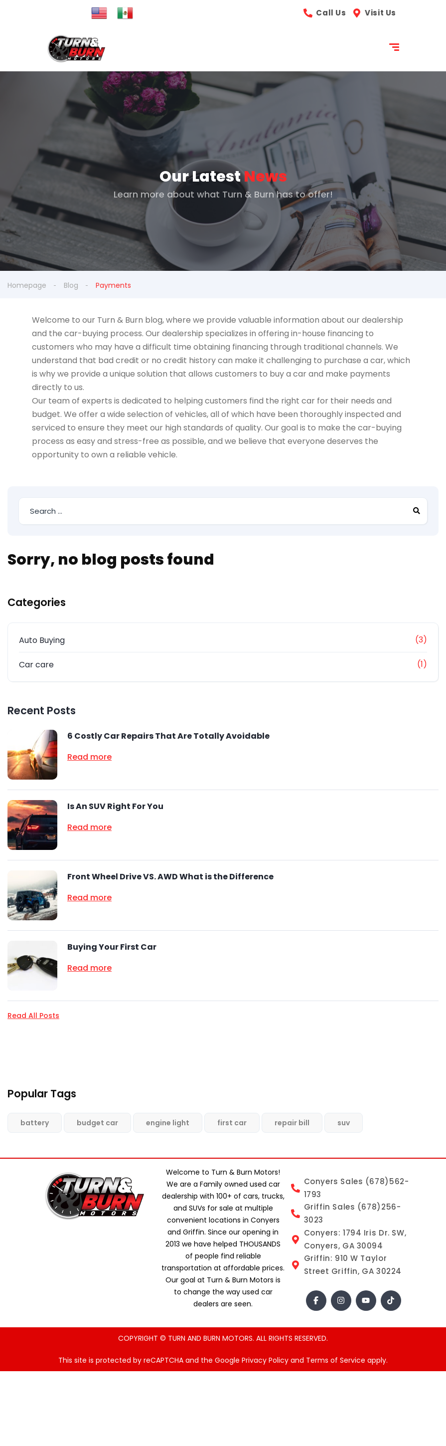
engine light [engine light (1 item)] (167, 1123)
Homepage (26, 285)
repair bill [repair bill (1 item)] (292, 1123)
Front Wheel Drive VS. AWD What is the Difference (170, 876)
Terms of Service (336, 1360)
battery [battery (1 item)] (34, 1123)
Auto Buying (42, 640)
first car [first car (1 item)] (232, 1123)
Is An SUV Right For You (115, 806)
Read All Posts (33, 1015)
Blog (71, 285)
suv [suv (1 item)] (343, 1123)
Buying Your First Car (111, 947)
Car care (36, 664)
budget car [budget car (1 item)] (97, 1123)
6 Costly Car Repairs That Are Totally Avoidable (168, 736)
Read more (89, 757)
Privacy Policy (266, 1360)
